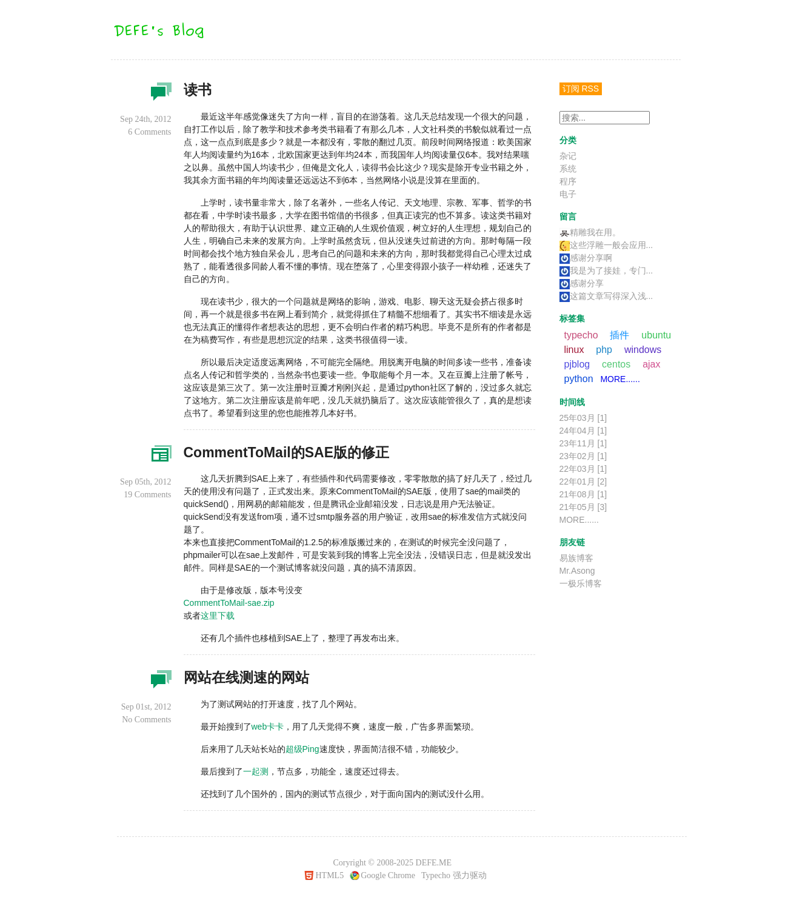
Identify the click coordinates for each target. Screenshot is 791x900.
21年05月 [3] (583, 507)
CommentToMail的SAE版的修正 (286, 452)
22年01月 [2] (583, 481)
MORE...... (619, 379)
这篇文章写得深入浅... (606, 296)
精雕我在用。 (590, 232)
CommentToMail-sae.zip (229, 603)
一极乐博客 (580, 583)
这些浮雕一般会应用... (606, 245)
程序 (159, 457)
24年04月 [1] (583, 430)
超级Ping (302, 749)
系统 (567, 168)
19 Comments (147, 494)
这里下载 (218, 615)
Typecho (435, 875)
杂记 (159, 94)
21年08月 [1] (583, 494)
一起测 (256, 771)
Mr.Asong (577, 571)
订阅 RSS (580, 88)
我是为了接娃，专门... (606, 270)
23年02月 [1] (583, 456)
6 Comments (149, 131)
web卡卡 (268, 726)
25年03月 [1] (583, 418)
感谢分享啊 (585, 258)
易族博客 (576, 558)
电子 (567, 194)
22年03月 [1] (583, 469)
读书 (198, 90)
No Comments (146, 719)
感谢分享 (581, 283)
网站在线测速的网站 (246, 677)
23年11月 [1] (583, 443)
